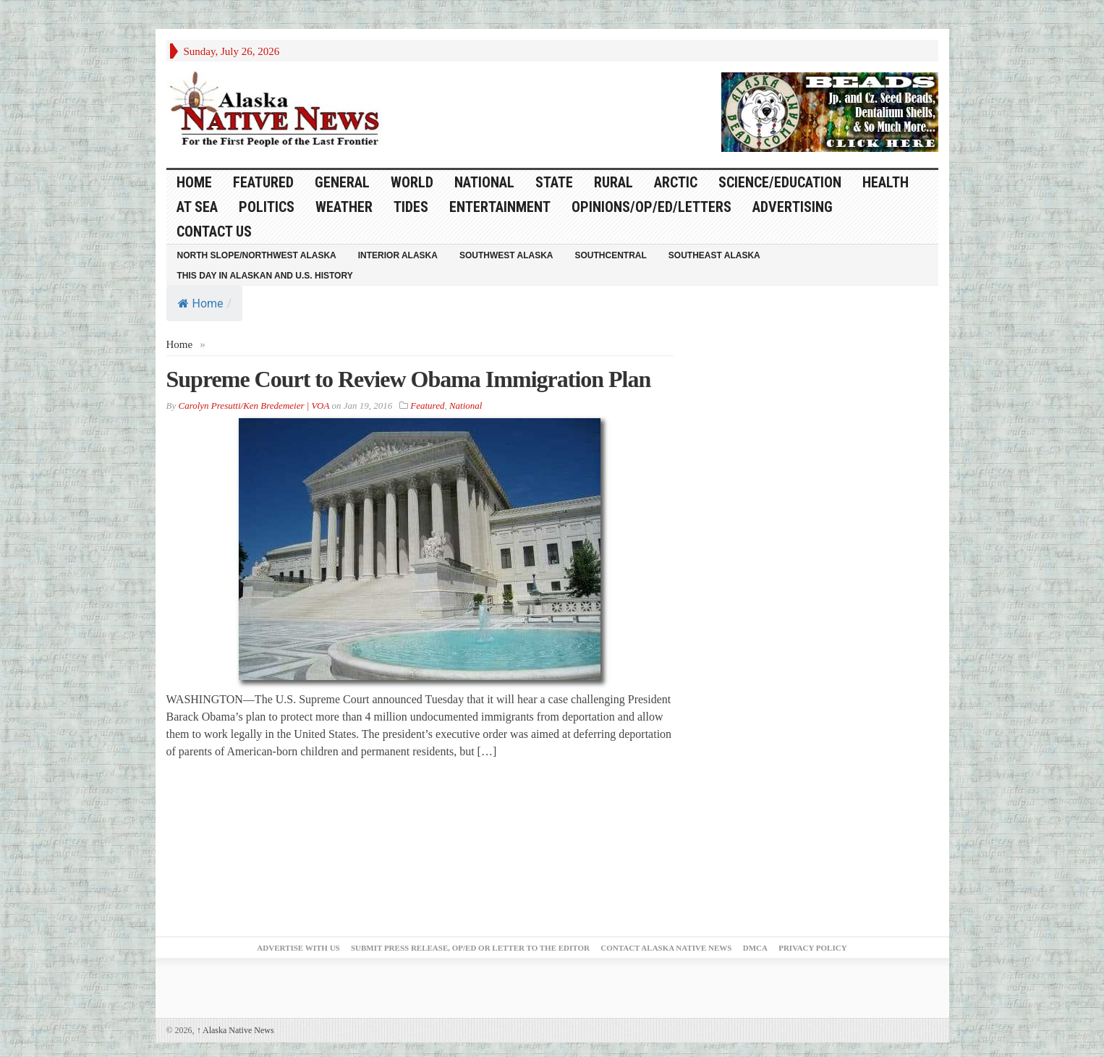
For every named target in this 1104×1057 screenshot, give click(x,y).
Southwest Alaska (506, 255)
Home (201, 303)
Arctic (675, 182)
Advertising (792, 207)
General (342, 182)
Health (885, 182)
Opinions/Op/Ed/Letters (651, 207)
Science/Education (779, 182)
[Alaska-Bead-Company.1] (829, 110)
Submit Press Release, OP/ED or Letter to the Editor (470, 947)
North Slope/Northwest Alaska (256, 255)
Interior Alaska (398, 255)
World (412, 182)
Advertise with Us (298, 947)
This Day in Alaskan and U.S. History (265, 276)
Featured (263, 182)
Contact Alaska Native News (665, 947)
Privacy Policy (812, 947)
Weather (344, 207)
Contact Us (214, 231)
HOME (194, 182)
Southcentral (611, 255)
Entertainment (500, 207)
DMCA (755, 947)
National (484, 182)
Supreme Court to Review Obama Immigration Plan (408, 379)
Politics (266, 207)
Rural (613, 182)
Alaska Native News (235, 1030)
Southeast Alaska (714, 255)
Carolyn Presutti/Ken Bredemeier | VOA (253, 405)
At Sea (197, 207)
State (554, 182)
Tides (411, 207)
